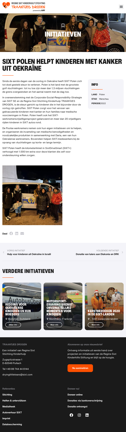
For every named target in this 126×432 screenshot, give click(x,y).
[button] (121, 6)
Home (54, 40)
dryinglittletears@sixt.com (17, 374)
